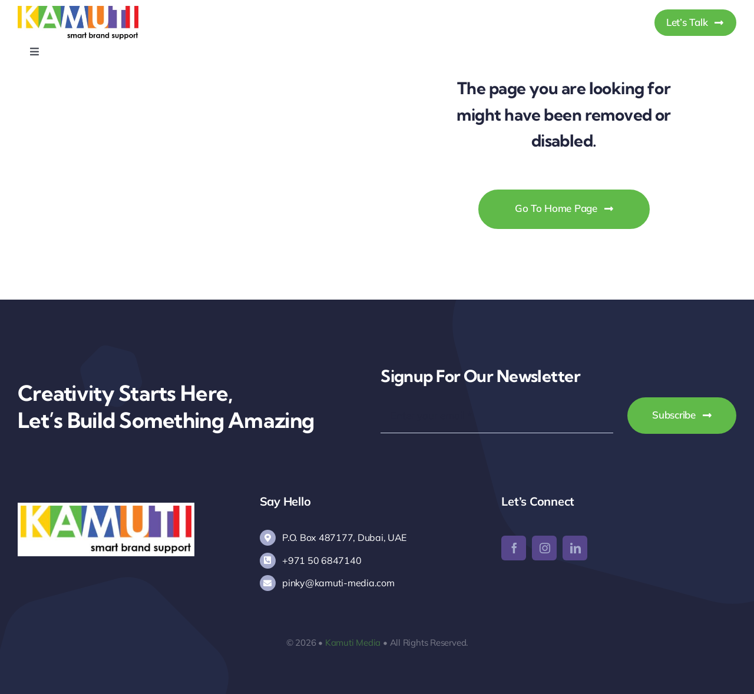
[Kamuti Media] (78, 11)
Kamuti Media (353, 642)
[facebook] (513, 548)
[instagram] (544, 548)
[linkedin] (575, 548)
